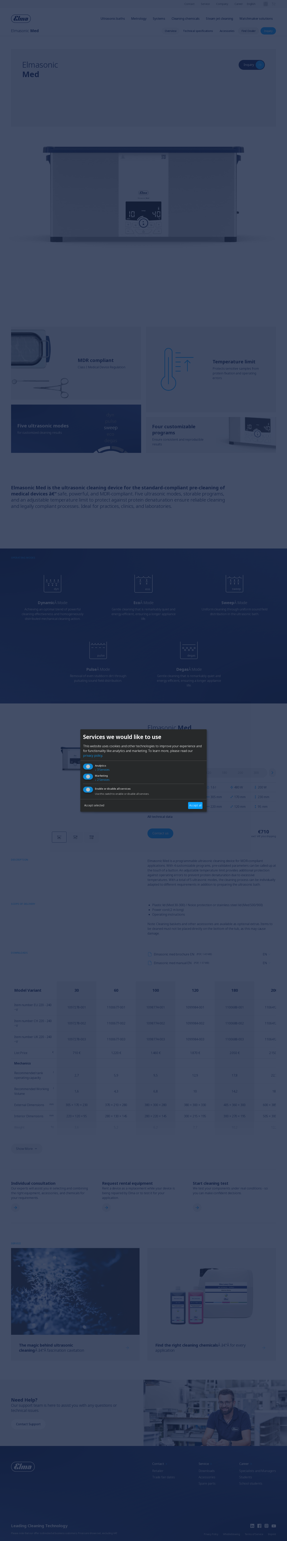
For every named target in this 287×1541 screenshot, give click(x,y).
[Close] (97, 740)
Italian (168, 787)
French (148, 787)
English (107, 787)
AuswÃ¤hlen (143, 801)
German (127, 787)
